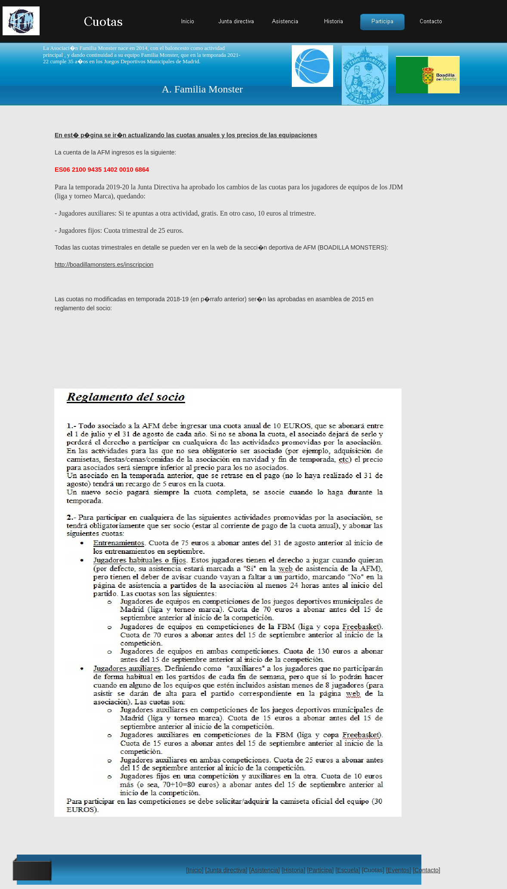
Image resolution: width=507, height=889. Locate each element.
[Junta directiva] (226, 870)
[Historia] (293, 870)
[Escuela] (347, 870)
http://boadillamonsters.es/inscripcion (104, 264)
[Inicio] (194, 870)
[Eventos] (398, 870)
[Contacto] (426, 870)
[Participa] (320, 870)
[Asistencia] (264, 870)
